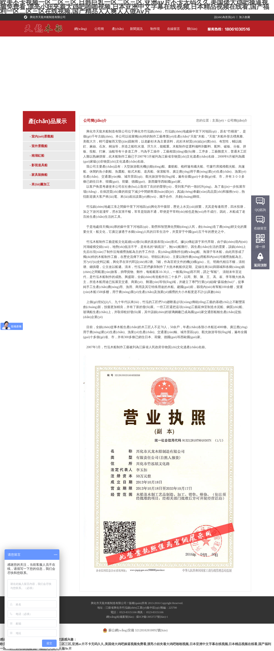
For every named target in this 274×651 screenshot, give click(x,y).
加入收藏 (244, 17)
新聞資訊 (136, 29)
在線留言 (173, 29)
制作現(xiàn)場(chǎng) (155, 31)
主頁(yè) (218, 120)
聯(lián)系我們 (192, 31)
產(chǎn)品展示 (118, 31)
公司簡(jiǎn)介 (99, 31)
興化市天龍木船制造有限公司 (48, 17)
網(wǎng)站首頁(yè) (80, 31)
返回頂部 (260, 265)
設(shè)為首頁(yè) (224, 17)
